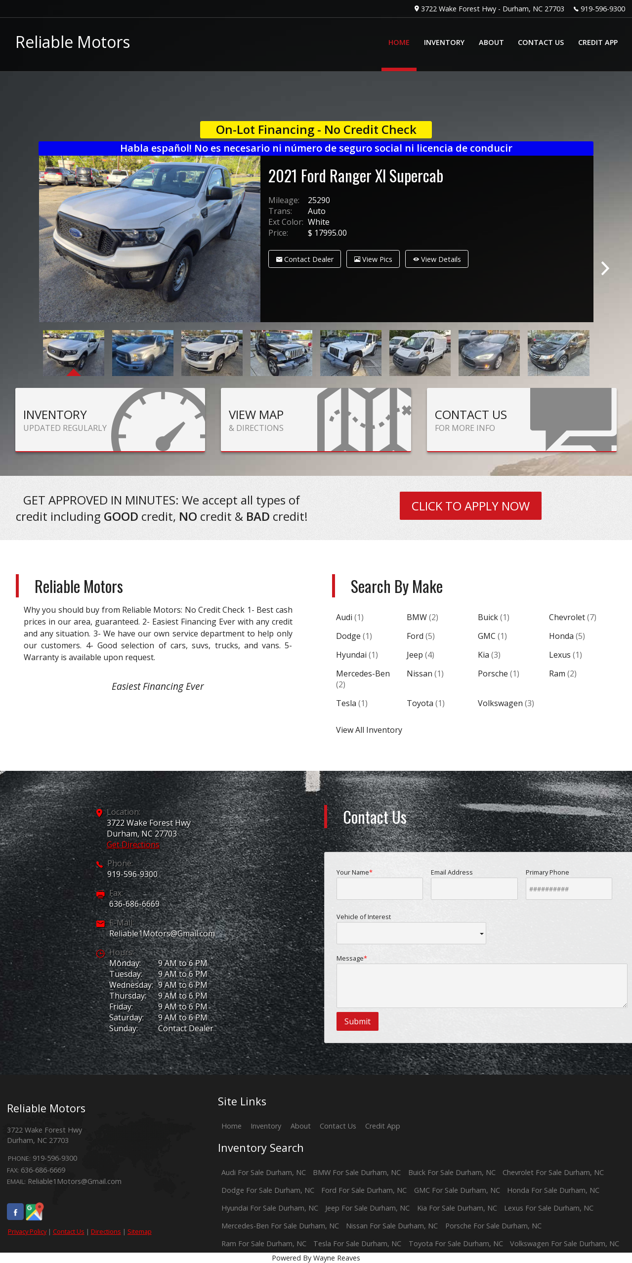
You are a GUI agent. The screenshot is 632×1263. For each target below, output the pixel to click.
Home (231, 1126)
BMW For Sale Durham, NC (357, 1172)
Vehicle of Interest (412, 928)
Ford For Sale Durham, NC (364, 1190)
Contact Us (68, 1231)
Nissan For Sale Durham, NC (392, 1225)
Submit (357, 1021)
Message (482, 981)
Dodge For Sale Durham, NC (267, 1190)
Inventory (266, 1126)
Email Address (474, 884)
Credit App (382, 1126)
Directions (106, 1231)
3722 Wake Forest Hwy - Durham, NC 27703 (492, 8)
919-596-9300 (603, 8)
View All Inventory (369, 729)
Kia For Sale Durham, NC (457, 1208)
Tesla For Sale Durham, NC (357, 1243)
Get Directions (133, 844)
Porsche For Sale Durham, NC (493, 1225)
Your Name (380, 884)
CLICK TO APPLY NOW (471, 506)
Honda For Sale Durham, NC (553, 1190)
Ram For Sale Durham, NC (263, 1243)
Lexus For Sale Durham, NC (548, 1208)
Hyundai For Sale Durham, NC (269, 1208)
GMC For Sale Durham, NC (457, 1190)
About (301, 1126)
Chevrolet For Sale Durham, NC (553, 1172)
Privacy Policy (27, 1231)
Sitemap (139, 1231)
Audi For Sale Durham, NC (263, 1172)
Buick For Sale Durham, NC (452, 1172)
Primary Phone (569, 884)
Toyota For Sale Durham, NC (456, 1243)
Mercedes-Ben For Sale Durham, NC (280, 1225)
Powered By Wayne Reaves (316, 1258)
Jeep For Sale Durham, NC (367, 1208)
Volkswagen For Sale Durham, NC (564, 1243)
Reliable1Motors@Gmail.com (162, 933)
